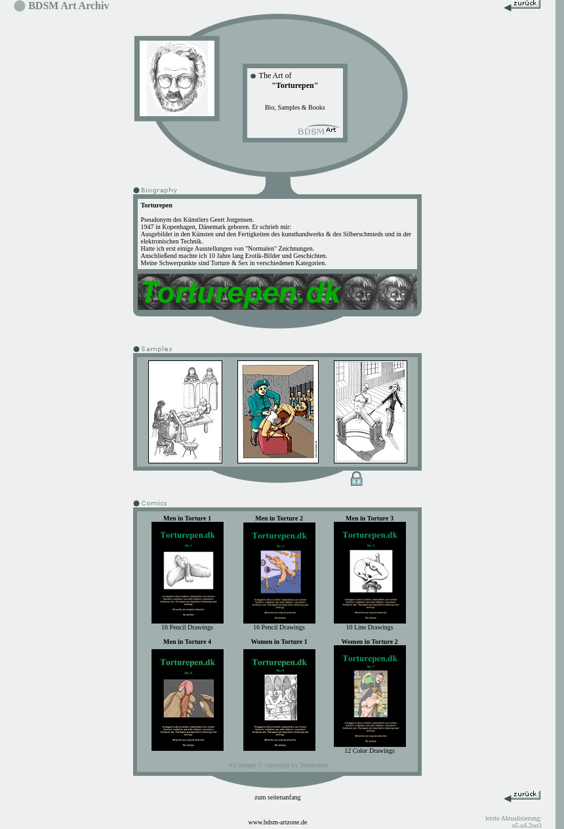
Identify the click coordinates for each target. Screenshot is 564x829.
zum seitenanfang (277, 797)
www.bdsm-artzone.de (278, 822)
